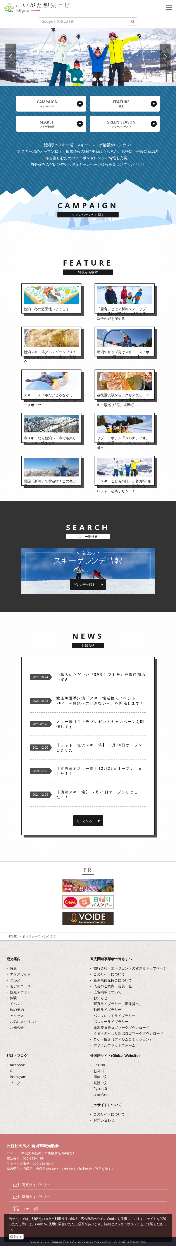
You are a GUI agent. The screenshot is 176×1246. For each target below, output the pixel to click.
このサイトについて (109, 974)
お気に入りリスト (24, 1021)
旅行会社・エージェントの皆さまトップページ (130, 968)
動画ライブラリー (107, 1009)
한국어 (98, 1070)
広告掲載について (107, 992)
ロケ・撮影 (31, 1208)
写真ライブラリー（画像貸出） (117, 1003)
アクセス (17, 1015)
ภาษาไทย (100, 1094)
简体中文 (100, 1076)
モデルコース (20, 986)
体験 (13, 997)
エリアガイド (20, 974)
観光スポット (20, 992)
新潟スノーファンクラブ (39, 936)
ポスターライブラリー (110, 1021)
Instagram (18, 1076)
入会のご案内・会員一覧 (112, 986)
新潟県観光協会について (112, 980)
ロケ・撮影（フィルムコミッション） (123, 1039)
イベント (17, 1003)
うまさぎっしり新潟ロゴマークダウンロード (128, 1033)
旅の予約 (17, 1009)
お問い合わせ (103, 1120)
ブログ (15, 1082)
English (99, 1065)
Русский (100, 1088)
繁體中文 (100, 1082)
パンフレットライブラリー (114, 1015)
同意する (16, 1237)
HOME (12, 936)
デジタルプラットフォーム (114, 1045)
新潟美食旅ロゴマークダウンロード (121, 1027)
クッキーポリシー (127, 1224)
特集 (13, 968)
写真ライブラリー (36, 1184)
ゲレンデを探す (84, 584)
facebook (17, 1065)
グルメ (15, 980)
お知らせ (17, 1027)
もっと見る (84, 821)
